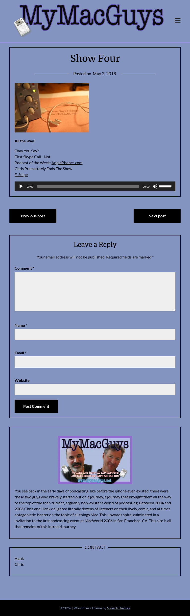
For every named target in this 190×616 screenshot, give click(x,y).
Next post (157, 215)
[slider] (88, 186)
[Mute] (155, 186)
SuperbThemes (118, 608)
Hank (19, 558)
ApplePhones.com (66, 162)
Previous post (33, 215)
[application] (95, 186)
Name (21, 325)
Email (20, 352)
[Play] (21, 186)
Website (22, 380)
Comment (24, 268)
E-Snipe (21, 174)
